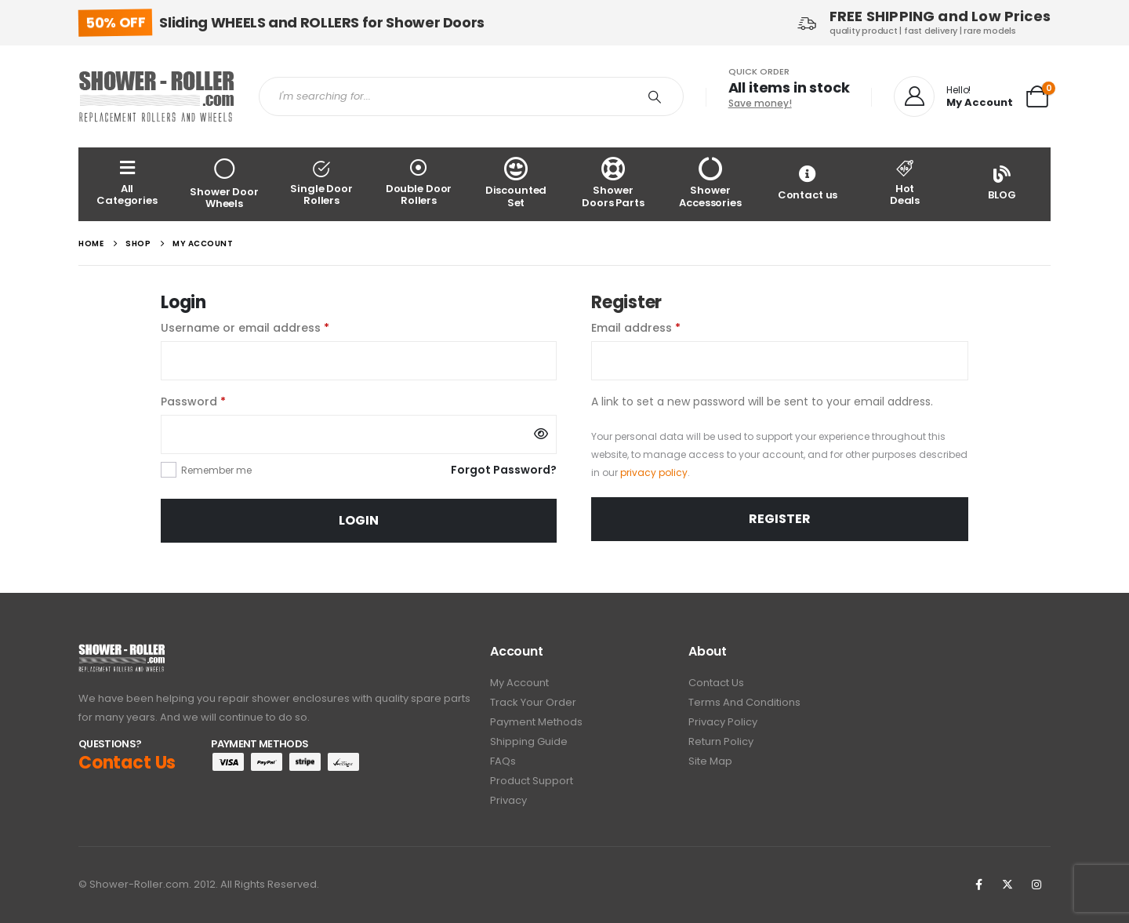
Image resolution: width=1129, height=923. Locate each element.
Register (780, 519)
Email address (661, 327)
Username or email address (270, 327)
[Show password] (541, 434)
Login (359, 520)
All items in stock (789, 87)
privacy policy (654, 472)
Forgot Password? (504, 470)
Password (218, 400)
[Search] (654, 96)
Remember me (216, 470)
